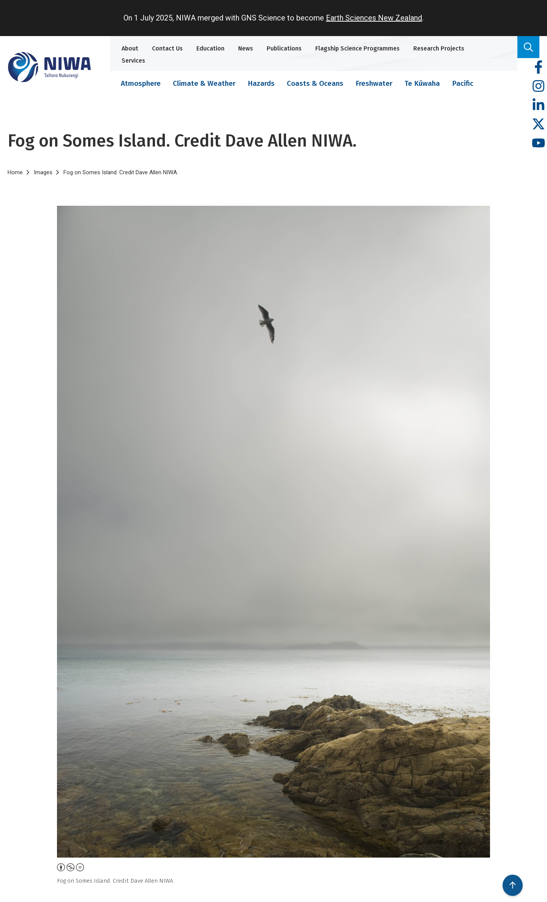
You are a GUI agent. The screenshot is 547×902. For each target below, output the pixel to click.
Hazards (261, 83)
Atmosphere (141, 83)
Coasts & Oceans (315, 83)
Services (133, 60)
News (245, 48)
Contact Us (167, 48)
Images (43, 172)
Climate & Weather (204, 83)
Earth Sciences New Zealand (374, 17)
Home (15, 172)
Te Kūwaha (422, 83)
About (130, 48)
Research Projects (438, 48)
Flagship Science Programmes (357, 48)
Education (210, 48)
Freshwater (374, 83)
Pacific (462, 83)
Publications (284, 48)
